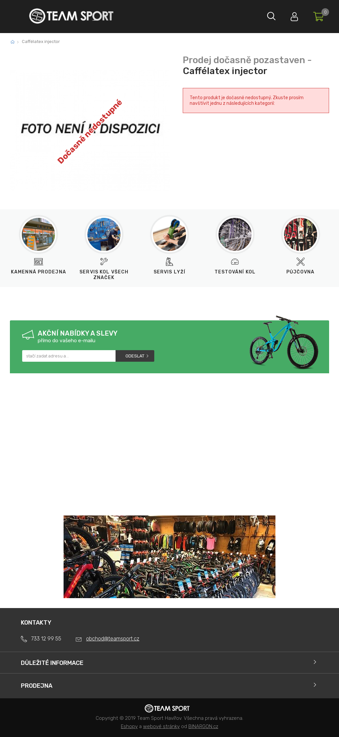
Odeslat (134, 355)
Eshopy (129, 726)
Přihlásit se (291, 15)
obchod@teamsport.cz (112, 638)
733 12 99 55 (46, 638)
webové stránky (161, 726)
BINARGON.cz (203, 726)
